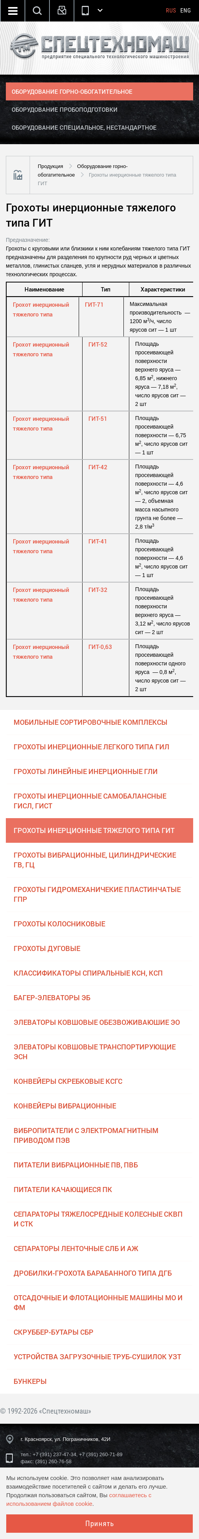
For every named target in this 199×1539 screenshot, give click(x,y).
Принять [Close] (99, 1523)
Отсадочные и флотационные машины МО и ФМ (98, 1302)
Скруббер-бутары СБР (53, 1332)
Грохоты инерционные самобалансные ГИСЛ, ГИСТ (90, 800)
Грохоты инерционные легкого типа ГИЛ (91, 746)
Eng (185, 10)
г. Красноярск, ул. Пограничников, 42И (65, 1439)
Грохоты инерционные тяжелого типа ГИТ (94, 830)
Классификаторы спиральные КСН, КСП (88, 973)
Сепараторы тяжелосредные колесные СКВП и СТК (98, 1218)
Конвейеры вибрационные (65, 1105)
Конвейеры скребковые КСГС (68, 1081)
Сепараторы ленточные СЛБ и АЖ (76, 1248)
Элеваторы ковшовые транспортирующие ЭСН (95, 1051)
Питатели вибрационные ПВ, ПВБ (76, 1164)
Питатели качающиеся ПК (63, 1189)
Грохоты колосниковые (59, 923)
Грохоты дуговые (47, 948)
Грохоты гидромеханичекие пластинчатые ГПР (97, 894)
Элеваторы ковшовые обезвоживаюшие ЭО (97, 1022)
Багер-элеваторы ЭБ (52, 997)
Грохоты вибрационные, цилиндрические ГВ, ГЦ (95, 859)
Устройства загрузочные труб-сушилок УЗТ (97, 1356)
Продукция (50, 166)
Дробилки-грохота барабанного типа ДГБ (93, 1273)
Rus (171, 10)
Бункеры (30, 1381)
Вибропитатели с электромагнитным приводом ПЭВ (86, 1135)
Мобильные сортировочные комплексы (90, 722)
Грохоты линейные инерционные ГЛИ (86, 771)
